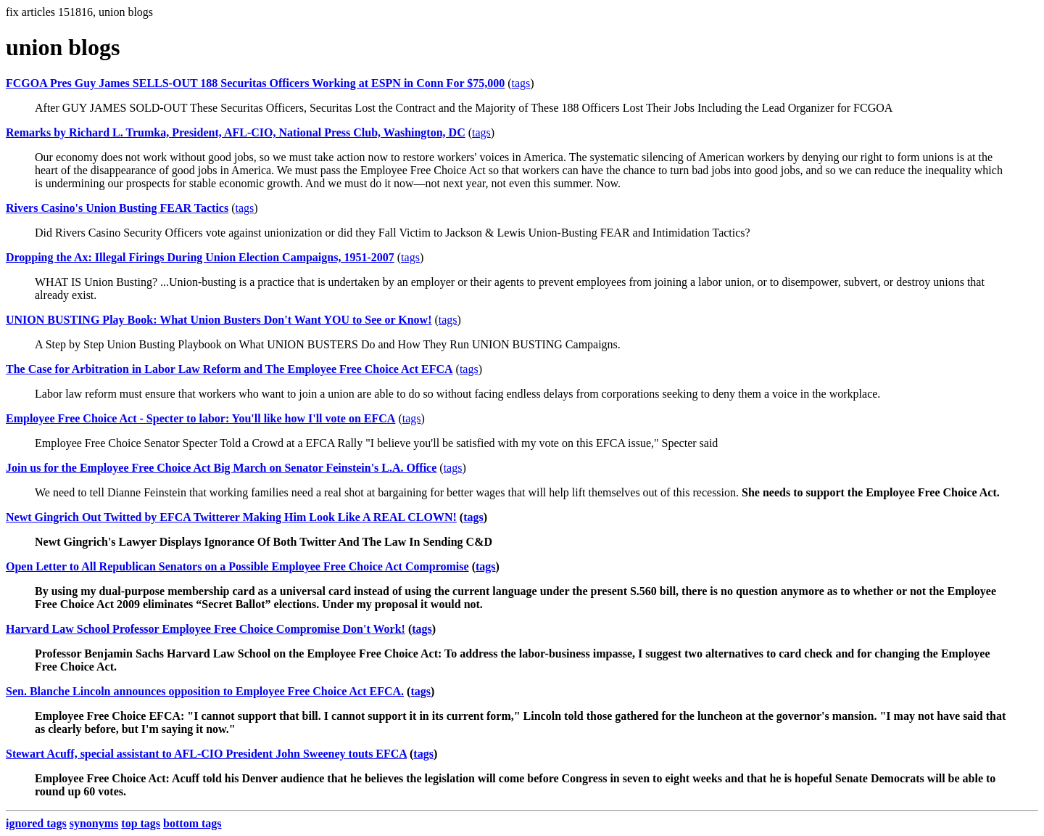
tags (521, 83)
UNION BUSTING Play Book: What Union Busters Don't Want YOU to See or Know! (218, 320)
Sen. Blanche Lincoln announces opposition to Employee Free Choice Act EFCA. (205, 691)
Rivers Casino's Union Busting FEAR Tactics (117, 208)
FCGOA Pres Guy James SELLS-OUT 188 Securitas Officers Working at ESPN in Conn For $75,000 (255, 83)
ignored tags (36, 823)
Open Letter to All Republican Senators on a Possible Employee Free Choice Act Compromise (237, 566)
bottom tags (192, 823)
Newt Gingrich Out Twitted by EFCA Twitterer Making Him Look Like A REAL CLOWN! (231, 517)
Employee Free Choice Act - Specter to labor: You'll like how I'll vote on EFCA (200, 418)
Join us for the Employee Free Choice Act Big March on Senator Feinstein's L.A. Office (221, 468)
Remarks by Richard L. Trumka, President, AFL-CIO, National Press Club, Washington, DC (235, 132)
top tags (140, 823)
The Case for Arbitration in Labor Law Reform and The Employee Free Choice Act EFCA (229, 369)
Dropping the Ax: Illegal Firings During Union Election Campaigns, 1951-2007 (200, 257)
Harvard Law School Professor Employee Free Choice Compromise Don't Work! (205, 629)
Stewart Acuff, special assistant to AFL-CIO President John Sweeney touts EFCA (206, 753)
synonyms (94, 823)
